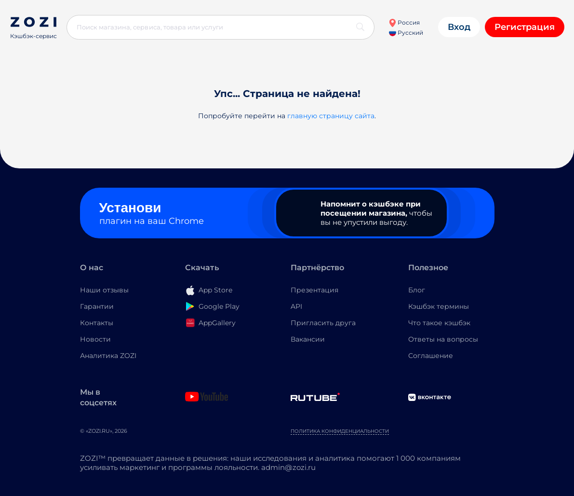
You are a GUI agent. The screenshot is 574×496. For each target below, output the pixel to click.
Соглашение (430, 355)
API (296, 306)
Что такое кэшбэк (439, 322)
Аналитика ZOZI (108, 355)
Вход (459, 27)
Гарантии (97, 306)
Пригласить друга (323, 322)
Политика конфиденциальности (340, 431)
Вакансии (308, 339)
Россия (404, 22)
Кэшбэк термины (438, 306)
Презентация (314, 290)
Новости (95, 339)
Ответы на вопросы (443, 339)
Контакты (96, 322)
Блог (416, 290)
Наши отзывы (104, 290)
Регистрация (524, 27)
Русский (406, 32)
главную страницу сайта (330, 115)
